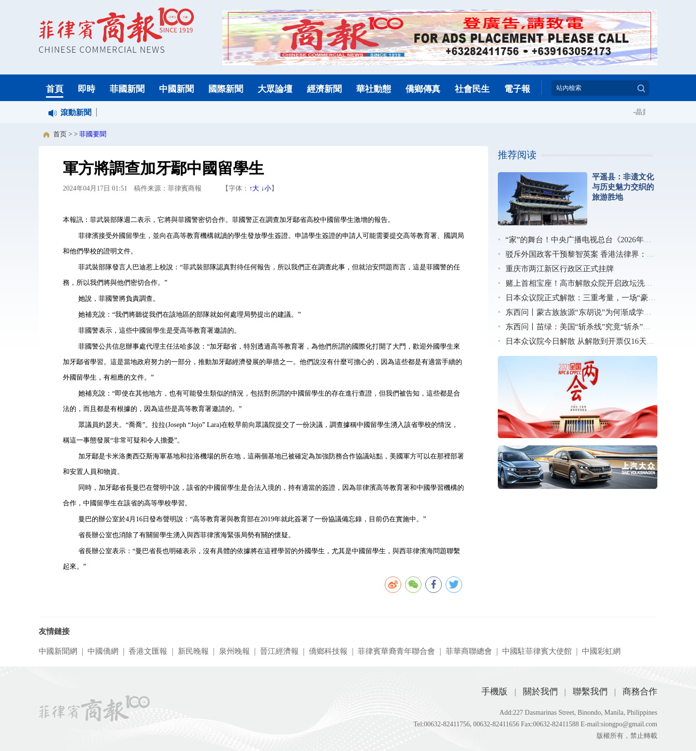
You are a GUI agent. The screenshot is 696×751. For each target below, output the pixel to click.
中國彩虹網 (601, 651)
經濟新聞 (324, 89)
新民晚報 (193, 651)
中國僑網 (102, 651)
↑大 (254, 188)
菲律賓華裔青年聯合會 (396, 651)
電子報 (517, 89)
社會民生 (472, 89)
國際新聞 (225, 89)
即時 (86, 89)
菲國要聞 (92, 134)
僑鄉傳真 (423, 89)
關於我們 (540, 691)
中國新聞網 (58, 651)
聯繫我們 (590, 691)
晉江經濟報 (279, 651)
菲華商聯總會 (469, 651)
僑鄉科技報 (328, 651)
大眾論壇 (275, 89)
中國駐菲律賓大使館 (537, 651)
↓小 (266, 188)
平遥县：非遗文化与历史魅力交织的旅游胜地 (623, 187)
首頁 (54, 89)
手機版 (494, 691)
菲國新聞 (127, 89)
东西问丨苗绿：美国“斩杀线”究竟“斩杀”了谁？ (586, 327)
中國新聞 (176, 89)
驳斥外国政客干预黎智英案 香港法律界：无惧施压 (592, 254)
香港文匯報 (148, 651)
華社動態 (373, 89)
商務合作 (640, 691)
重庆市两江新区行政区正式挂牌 (560, 269)
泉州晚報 (234, 651)
